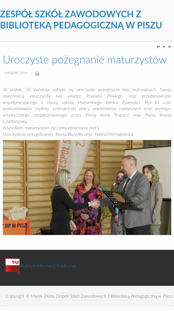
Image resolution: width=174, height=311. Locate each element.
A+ (159, 47)
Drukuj (37, 73)
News (24, 72)
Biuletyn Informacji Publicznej (41, 265)
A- (169, 47)
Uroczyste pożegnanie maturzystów (85, 59)
